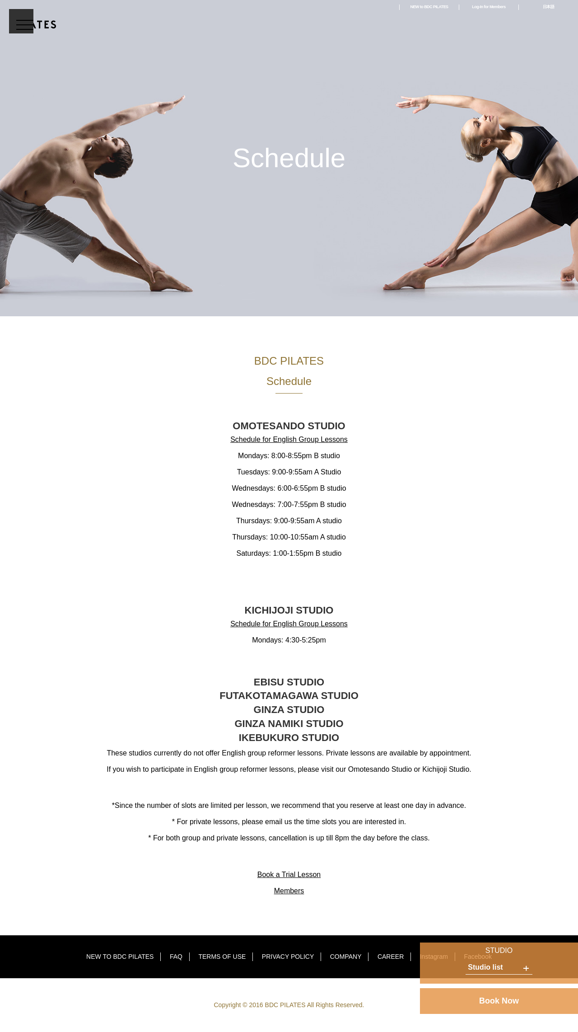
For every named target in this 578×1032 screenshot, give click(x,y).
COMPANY (346, 956)
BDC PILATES (32, 18)
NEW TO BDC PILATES (120, 956)
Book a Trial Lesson (289, 874)
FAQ (176, 956)
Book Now (499, 1000)
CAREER (391, 956)
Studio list (485, 967)
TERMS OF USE (222, 956)
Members (289, 891)
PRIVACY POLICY (288, 956)
